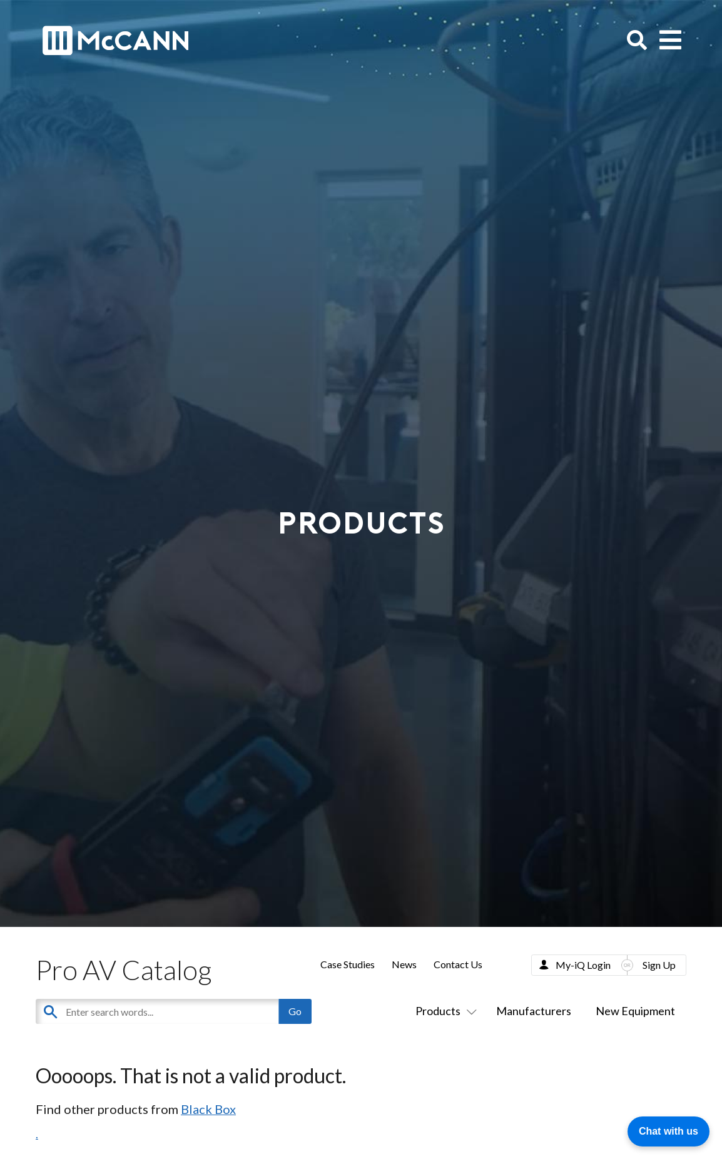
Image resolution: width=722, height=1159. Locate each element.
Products (443, 1011)
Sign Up (659, 965)
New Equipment (635, 1011)
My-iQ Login (583, 965)
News (404, 964)
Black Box (208, 1108)
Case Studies (347, 964)
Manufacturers (533, 1011)
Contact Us (458, 964)
